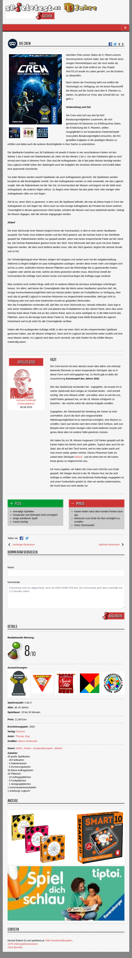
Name (11, 567)
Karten (27, 748)
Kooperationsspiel (42, 748)
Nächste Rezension (111, 544)
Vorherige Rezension (21, 544)
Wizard (78, 456)
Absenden (114, 616)
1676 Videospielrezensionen (23, 944)
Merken (58, 748)
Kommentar (14, 582)
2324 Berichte (15, 947)
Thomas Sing (22, 736)
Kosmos (20, 731)
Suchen (45, 16)
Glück (19, 748)
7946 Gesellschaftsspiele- (58, 940)
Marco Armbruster (27, 741)
